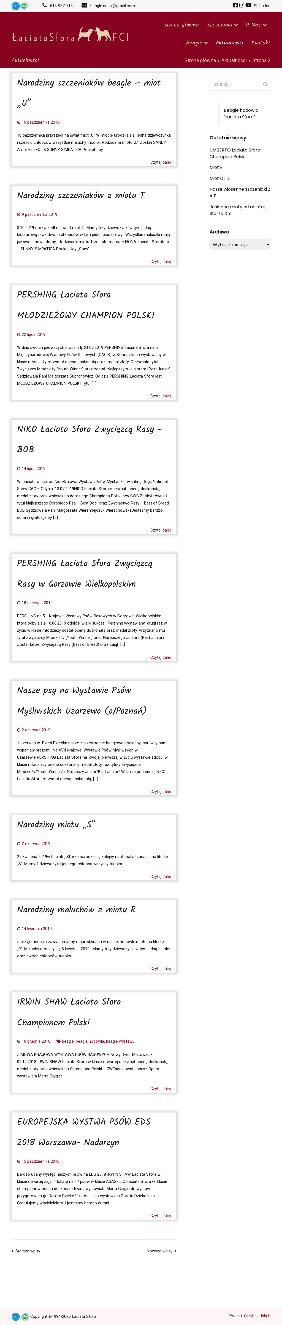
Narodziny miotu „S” (56, 825)
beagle (68, 1041)
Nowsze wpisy (159, 1251)
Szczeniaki (219, 25)
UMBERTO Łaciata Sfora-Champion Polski (236, 153)
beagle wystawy (120, 1041)
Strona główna (181, 25)
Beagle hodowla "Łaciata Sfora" (241, 113)
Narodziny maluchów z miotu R (76, 910)
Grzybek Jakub (257, 1316)
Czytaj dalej (160, 162)
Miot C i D (220, 178)
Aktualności (229, 43)
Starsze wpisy (27, 1251)
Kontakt (260, 43)
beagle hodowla (90, 1041)
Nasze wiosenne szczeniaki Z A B (240, 192)
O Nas (253, 25)
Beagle (194, 43)
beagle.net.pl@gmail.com (106, 6)
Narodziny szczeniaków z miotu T (81, 196)
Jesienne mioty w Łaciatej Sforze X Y (237, 210)
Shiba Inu (261, 6)
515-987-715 (59, 6)
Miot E (216, 167)
